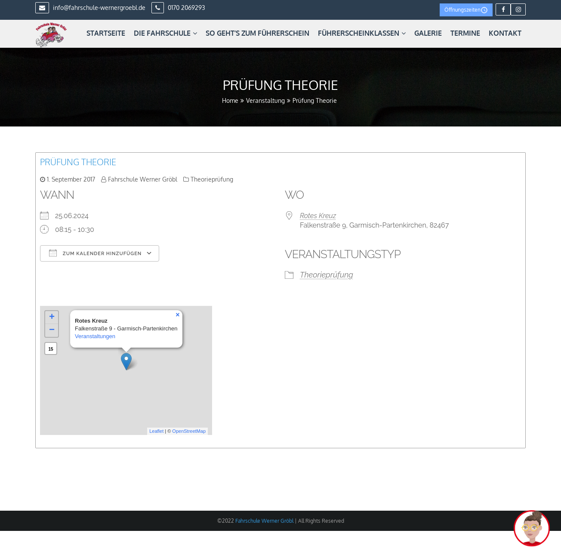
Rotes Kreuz (318, 216)
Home (230, 100)
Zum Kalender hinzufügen (95, 253)
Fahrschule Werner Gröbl (142, 179)
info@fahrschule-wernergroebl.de (90, 7)
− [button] (52, 330)
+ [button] (52, 317)
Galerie (428, 33)
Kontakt (505, 33)
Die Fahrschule (165, 33)
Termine (465, 33)
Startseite (105, 33)
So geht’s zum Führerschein (257, 33)
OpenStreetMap (189, 431)
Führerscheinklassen (362, 33)
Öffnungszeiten (466, 10)
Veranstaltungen (95, 336)
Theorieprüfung (212, 179)
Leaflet (156, 431)
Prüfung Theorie (78, 161)
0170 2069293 (178, 7)
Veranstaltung (265, 100)
